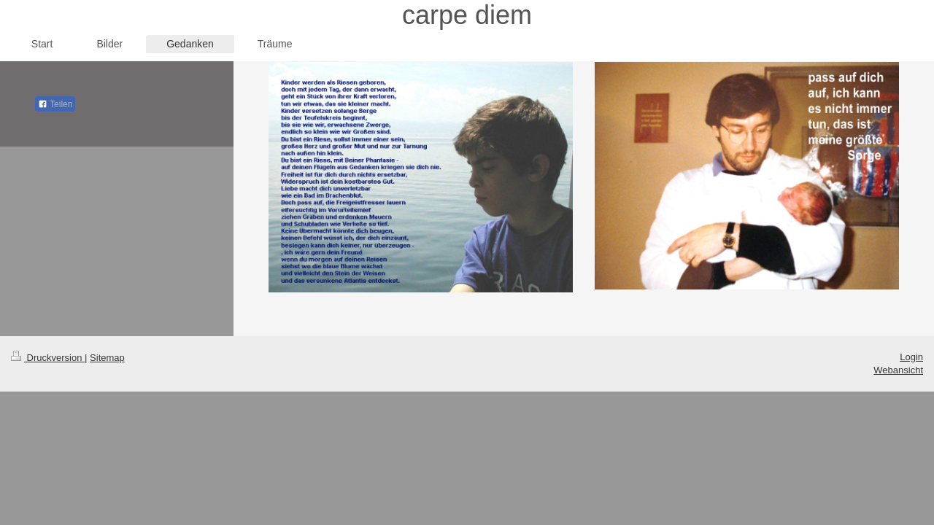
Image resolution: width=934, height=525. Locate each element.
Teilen (55, 104)
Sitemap (107, 357)
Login (911, 356)
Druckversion (48, 357)
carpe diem (467, 15)
